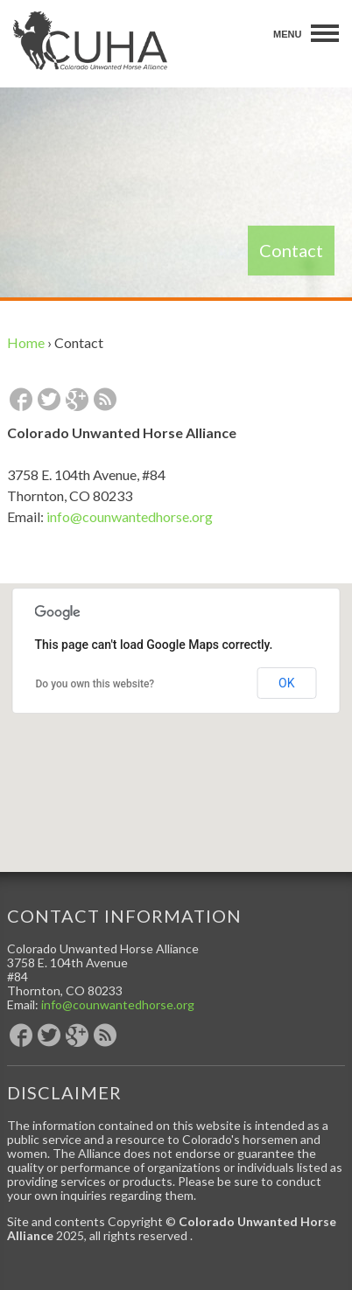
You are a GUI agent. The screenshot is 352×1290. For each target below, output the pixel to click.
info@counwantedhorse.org (129, 516)
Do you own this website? (95, 684)
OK (286, 683)
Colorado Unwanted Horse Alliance (90, 40)
